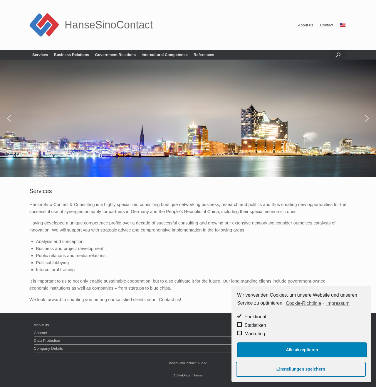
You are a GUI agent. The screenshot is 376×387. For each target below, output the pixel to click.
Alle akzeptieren (302, 349)
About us (305, 25)
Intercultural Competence (165, 55)
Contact (326, 25)
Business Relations (71, 55)
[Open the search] (338, 55)
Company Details (48, 348)
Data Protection (47, 340)
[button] (9, 118)
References (204, 55)
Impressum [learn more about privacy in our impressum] (338, 303)
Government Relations (115, 55)
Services (40, 55)
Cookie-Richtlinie (303, 303)
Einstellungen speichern (300, 369)
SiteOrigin (183, 375)
